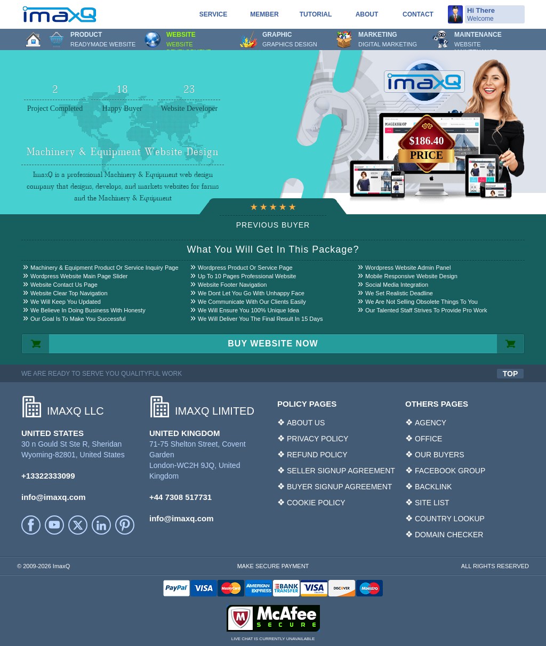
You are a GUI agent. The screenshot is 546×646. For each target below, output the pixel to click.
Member (264, 14)
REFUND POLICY (317, 454)
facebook (30, 525)
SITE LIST (432, 502)
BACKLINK (433, 486)
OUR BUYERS (439, 454)
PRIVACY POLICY (317, 438)
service (213, 14)
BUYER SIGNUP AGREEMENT (339, 486)
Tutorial (316, 14)
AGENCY (430, 422)
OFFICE (428, 438)
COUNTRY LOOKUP (450, 518)
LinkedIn (101, 525)
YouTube (54, 525)
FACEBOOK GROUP (450, 470)
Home (33, 39)
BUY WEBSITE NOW (273, 343)
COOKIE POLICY (316, 502)
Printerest (124, 525)
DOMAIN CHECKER (449, 534)
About (367, 14)
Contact (418, 14)
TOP (510, 373)
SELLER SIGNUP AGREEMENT (341, 470)
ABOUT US (306, 422)
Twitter (77, 525)
